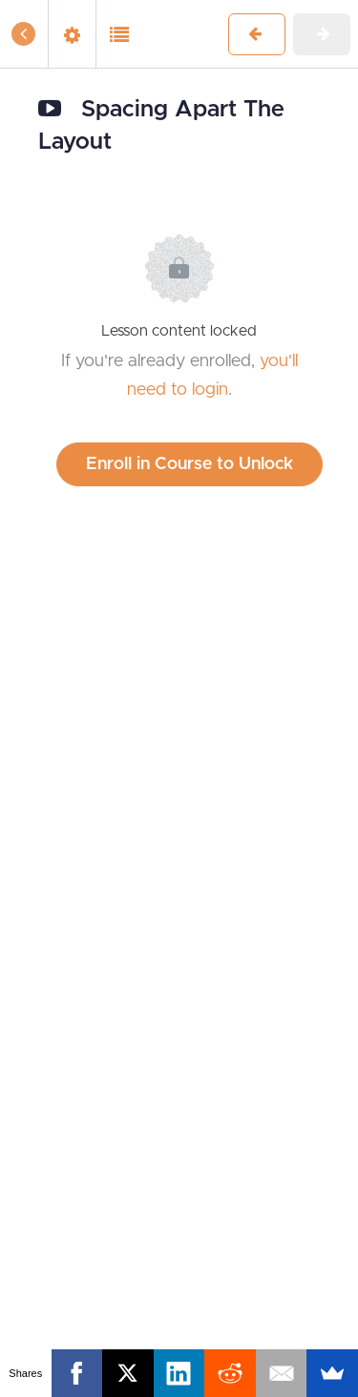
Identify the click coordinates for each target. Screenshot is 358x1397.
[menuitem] (71, 34)
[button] (24, 34)
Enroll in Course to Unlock (189, 464)
